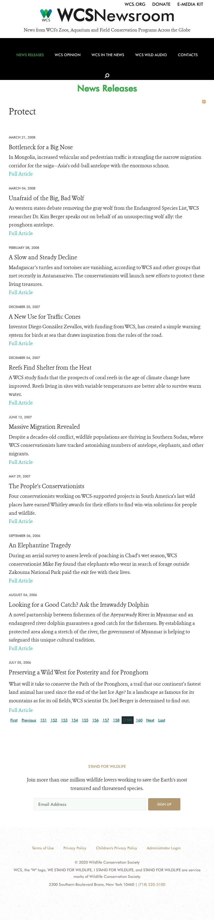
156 (95, 720)
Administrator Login (164, 848)
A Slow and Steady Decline (43, 257)
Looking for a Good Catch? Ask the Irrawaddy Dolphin (79, 605)
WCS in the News (105, 58)
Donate (161, 4)
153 (64, 720)
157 (105, 720)
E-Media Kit (190, 4)
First (13, 720)
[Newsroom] (107, 17)
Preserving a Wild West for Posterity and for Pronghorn (78, 672)
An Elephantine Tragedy (40, 545)
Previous (29, 720)
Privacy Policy (74, 848)
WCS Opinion (66, 58)
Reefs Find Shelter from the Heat (50, 368)
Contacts (182, 58)
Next (150, 720)
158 (116, 720)
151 (43, 720)
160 (139, 720)
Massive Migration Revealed (44, 427)
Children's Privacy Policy (116, 848)
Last (161, 720)
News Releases (30, 58)
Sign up (164, 804)
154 (74, 720)
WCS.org (135, 4)
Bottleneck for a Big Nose (41, 147)
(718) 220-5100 (151, 884)
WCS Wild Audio (146, 58)
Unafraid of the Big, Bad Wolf (46, 198)
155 (85, 720)
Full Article (21, 174)
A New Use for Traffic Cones (44, 317)
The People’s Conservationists (46, 486)
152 (54, 720)
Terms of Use (43, 848)
